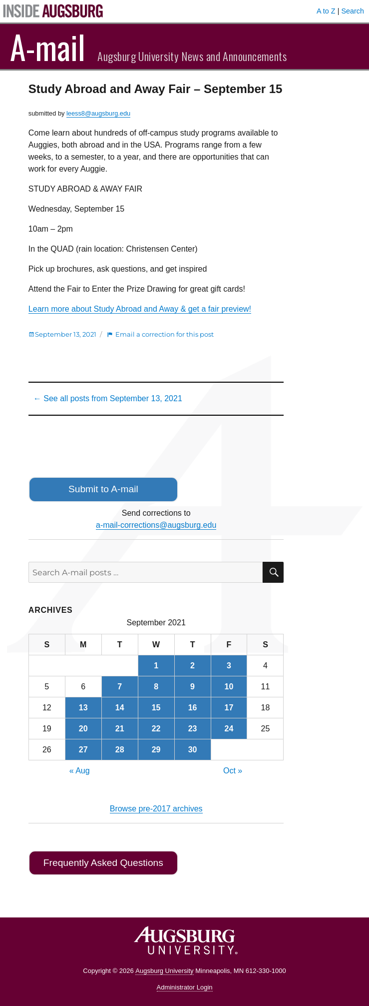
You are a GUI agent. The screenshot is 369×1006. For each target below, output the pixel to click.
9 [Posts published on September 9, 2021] (192, 686)
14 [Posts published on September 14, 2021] (119, 707)
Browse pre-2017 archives (156, 808)
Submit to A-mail (103, 489)
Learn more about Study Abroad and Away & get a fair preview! (139, 309)
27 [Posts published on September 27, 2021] (83, 749)
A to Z (326, 11)
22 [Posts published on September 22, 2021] (156, 728)
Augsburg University (164, 970)
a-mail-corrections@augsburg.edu (156, 525)
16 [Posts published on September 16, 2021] (192, 707)
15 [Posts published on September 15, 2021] (156, 707)
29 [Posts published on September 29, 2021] (156, 749)
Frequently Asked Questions (103, 862)
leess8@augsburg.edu (98, 113)
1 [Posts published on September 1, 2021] (156, 665)
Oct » (232, 770)
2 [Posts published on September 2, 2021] (192, 665)
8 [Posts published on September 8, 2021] (156, 686)
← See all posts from (107, 398)
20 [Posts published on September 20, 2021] (83, 728)
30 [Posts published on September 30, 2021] (192, 749)
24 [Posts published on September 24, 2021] (229, 728)
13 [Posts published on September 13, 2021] (83, 707)
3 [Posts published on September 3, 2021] (229, 665)
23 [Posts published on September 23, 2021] (192, 728)
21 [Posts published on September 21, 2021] (119, 728)
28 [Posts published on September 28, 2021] (119, 749)
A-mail (47, 46)
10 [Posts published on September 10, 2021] (229, 686)
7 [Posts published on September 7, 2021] (119, 686)
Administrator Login (185, 987)
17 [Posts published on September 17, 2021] (229, 707)
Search (352, 11)
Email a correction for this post (164, 334)
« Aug (79, 770)
